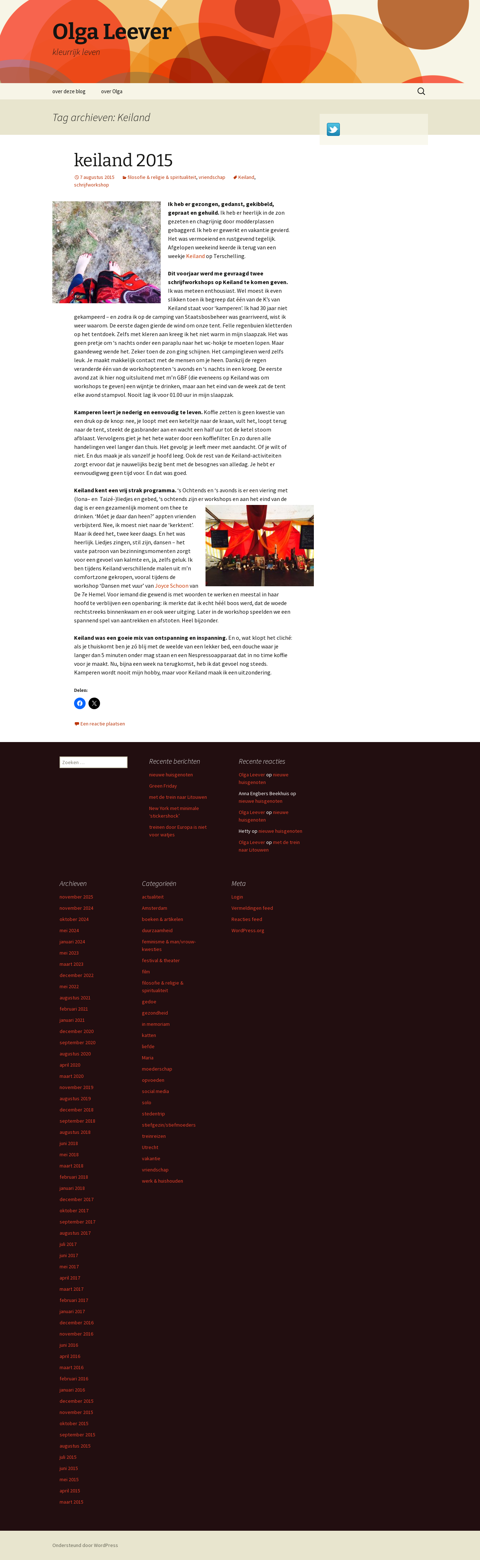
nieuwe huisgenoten (171, 774)
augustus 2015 (75, 1446)
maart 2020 (71, 1076)
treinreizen (154, 1136)
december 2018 (77, 1109)
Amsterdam (154, 908)
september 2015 (77, 1434)
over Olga (111, 91)
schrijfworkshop (91, 184)
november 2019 (76, 1087)
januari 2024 (72, 941)
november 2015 (76, 1412)
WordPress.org (248, 930)
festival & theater (161, 960)
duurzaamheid (157, 930)
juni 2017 (69, 1255)
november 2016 (76, 1333)
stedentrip (153, 1113)
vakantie (151, 1158)
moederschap (157, 1069)
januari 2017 (72, 1311)
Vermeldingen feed (252, 908)
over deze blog (69, 91)
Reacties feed (247, 919)
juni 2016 (69, 1345)
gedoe (149, 1001)
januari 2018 (72, 1188)
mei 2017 (69, 1266)
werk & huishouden (162, 1181)
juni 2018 (69, 1143)
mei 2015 (69, 1479)
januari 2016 (72, 1390)
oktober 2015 (74, 1423)
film (146, 971)
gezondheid (155, 1013)
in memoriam (156, 1024)
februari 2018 (74, 1177)
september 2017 (77, 1221)
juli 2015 (68, 1457)
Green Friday (163, 786)
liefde (148, 1046)
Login (237, 896)
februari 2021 (74, 1009)
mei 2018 (69, 1154)
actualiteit (153, 896)
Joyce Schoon (172, 585)
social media (155, 1091)
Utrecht (150, 1147)
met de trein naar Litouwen (178, 797)
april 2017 (70, 1277)
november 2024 (76, 908)
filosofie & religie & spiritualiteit (161, 177)
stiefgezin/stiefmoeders (169, 1125)
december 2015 (77, 1401)
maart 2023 (71, 964)
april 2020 (70, 1065)
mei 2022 (69, 986)
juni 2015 (69, 1468)
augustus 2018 (75, 1132)
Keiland (246, 177)
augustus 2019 (75, 1098)
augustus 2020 (75, 1053)
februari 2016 (74, 1378)
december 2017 (77, 1199)
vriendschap (212, 177)
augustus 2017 (75, 1233)
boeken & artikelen (162, 919)
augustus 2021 (75, 997)
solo (146, 1102)
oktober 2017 (74, 1210)
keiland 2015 (123, 160)
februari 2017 (74, 1300)
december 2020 (77, 1031)
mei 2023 (69, 953)
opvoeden (153, 1080)
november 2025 (76, 896)
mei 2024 (69, 930)
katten (149, 1035)
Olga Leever (252, 774)
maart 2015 (71, 1502)
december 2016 (77, 1322)
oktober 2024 (74, 919)
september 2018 (77, 1121)
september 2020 (77, 1042)
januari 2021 (72, 1020)
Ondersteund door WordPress (85, 1545)
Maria (147, 1057)
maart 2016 (71, 1367)
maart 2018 (71, 1165)
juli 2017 (68, 1244)
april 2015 (70, 1490)
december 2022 (77, 975)
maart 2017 (71, 1289)
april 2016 (70, 1356)
